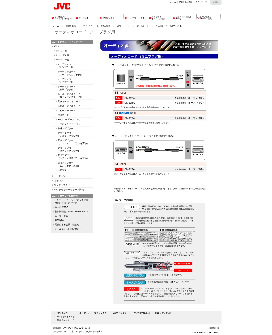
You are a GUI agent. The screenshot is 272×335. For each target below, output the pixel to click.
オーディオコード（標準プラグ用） (67, 88)
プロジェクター (101, 313)
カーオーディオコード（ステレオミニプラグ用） (71, 95)
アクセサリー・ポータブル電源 (96, 26)
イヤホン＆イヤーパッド (70, 124)
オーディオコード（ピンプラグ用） (67, 66)
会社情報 (212, 328)
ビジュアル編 (62, 55)
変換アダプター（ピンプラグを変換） (69, 164)
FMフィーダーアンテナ (69, 119)
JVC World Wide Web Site (75, 328)
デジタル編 (61, 51)
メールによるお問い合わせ (68, 229)
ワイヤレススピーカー (65, 185)
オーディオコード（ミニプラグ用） (67, 80)
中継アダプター (65, 128)
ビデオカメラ (61, 313)
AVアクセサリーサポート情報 (69, 189)
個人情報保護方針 (94, 331)
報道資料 (57, 328)
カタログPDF (61, 207)
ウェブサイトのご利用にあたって (68, 331)
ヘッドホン (59, 176)
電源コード (63, 115)
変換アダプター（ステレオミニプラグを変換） (73, 142)
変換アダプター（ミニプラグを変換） (69, 134)
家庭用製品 (71, 26)
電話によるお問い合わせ (67, 224)
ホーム (173, 2)
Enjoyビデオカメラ (66, 316)
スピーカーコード (67, 110)
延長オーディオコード (69, 106)
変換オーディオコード (69, 101)
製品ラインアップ (65, 320)
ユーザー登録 (61, 216)
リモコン (58, 180)
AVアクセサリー (121, 313)
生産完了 (62, 170)
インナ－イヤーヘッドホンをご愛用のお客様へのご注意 (71, 201)
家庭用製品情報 (185, 2)
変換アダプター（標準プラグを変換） (69, 149)
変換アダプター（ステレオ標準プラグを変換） (73, 157)
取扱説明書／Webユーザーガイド (71, 211)
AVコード (121, 26)
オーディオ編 (138, 26)
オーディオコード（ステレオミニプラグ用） (71, 73)
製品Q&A (59, 220)
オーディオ (84, 313)
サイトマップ (201, 2)
